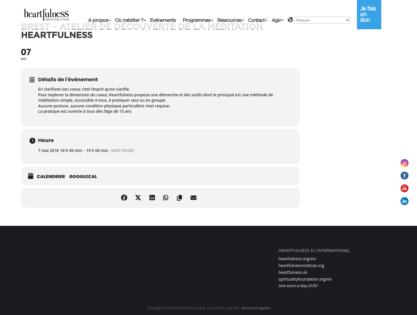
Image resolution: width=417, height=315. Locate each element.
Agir (276, 20)
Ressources (229, 20)
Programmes (196, 20)
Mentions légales (256, 308)
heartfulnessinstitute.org (301, 265)
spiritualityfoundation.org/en (305, 279)
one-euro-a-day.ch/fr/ (298, 285)
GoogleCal (83, 177)
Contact (256, 20)
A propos (98, 20)
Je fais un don (368, 14)
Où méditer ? (129, 20)
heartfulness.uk (293, 272)
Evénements (163, 20)
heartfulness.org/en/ (298, 258)
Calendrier (51, 177)
